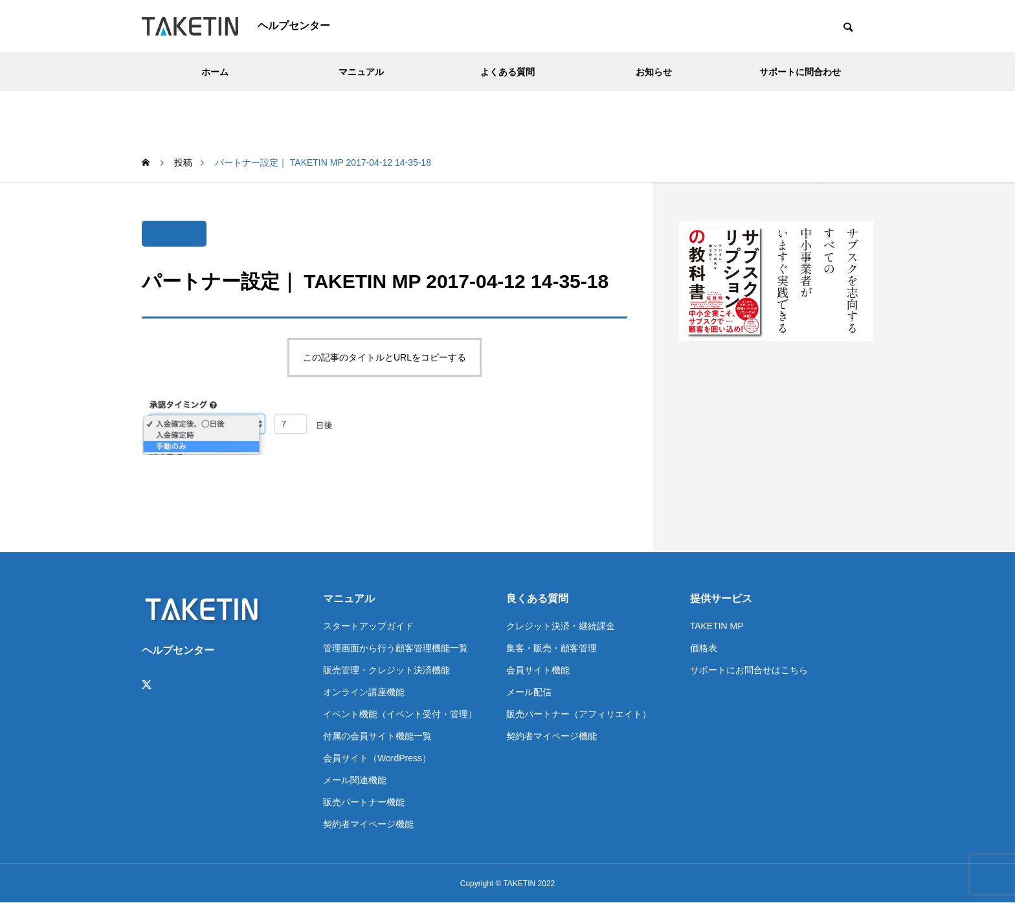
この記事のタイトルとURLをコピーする (384, 357)
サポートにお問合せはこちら (749, 670)
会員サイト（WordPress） (377, 758)
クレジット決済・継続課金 (560, 626)
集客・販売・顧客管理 (551, 648)
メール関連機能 (354, 780)
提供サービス (721, 598)
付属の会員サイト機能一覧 (377, 736)
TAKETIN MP (717, 626)
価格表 (703, 648)
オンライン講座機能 (364, 692)
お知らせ (654, 72)
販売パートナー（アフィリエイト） (578, 714)
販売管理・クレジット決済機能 (386, 670)
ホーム (215, 72)
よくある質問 (507, 72)
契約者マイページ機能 (368, 824)
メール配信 (529, 692)
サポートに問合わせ (800, 72)
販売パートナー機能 (364, 802)
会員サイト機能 (538, 670)
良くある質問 (537, 598)
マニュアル (361, 72)
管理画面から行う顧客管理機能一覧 (395, 648)
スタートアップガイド (368, 626)
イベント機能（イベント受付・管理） (400, 714)
